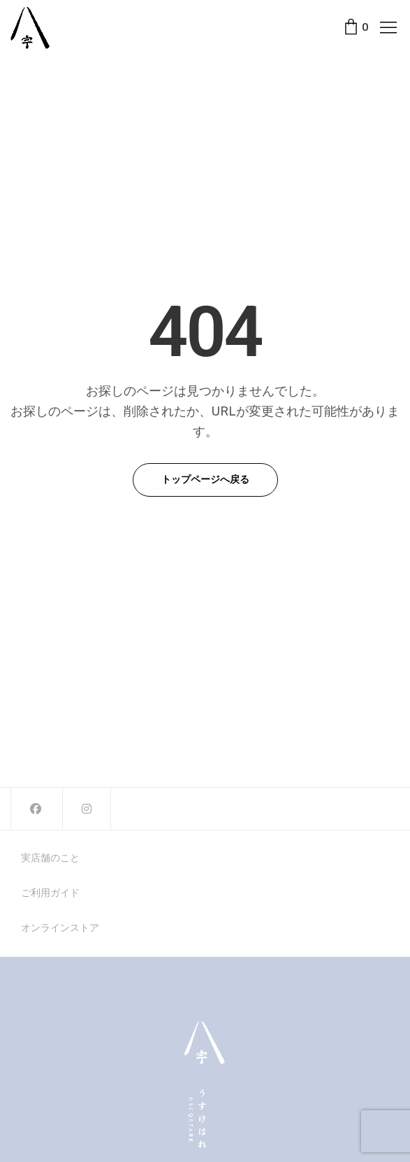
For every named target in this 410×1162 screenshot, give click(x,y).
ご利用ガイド (50, 893)
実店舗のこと (50, 858)
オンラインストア (60, 928)
